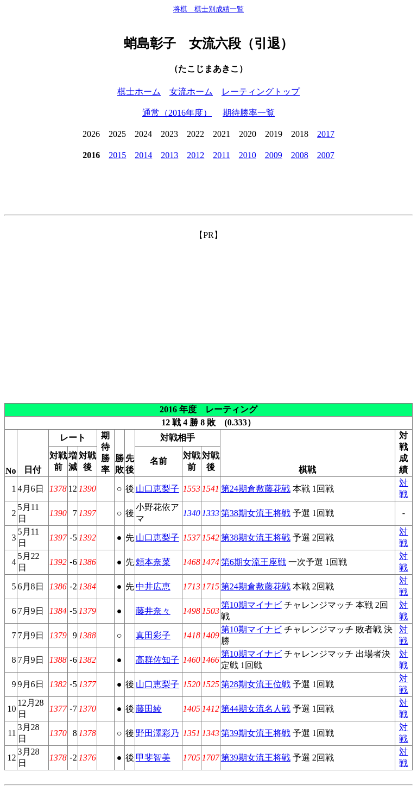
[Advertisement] (208, 317)
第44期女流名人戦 (255, 708)
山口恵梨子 (157, 488)
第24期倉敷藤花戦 (255, 488)
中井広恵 (153, 586)
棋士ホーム (139, 91)
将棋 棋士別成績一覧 (208, 9)
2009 (273, 155)
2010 (247, 155)
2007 (325, 155)
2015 (117, 155)
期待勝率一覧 (249, 112)
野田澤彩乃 (157, 733)
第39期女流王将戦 (255, 733)
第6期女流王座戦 (253, 562)
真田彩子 (153, 635)
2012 (195, 155)
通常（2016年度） (177, 112)
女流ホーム (191, 91)
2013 (169, 155)
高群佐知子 (157, 659)
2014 (143, 155)
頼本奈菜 (153, 562)
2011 (221, 155)
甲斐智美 (153, 757)
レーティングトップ (261, 91)
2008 (299, 155)
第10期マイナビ (251, 605)
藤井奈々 (153, 610)
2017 (325, 134)
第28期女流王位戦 (255, 684)
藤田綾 (149, 708)
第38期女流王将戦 (255, 513)
